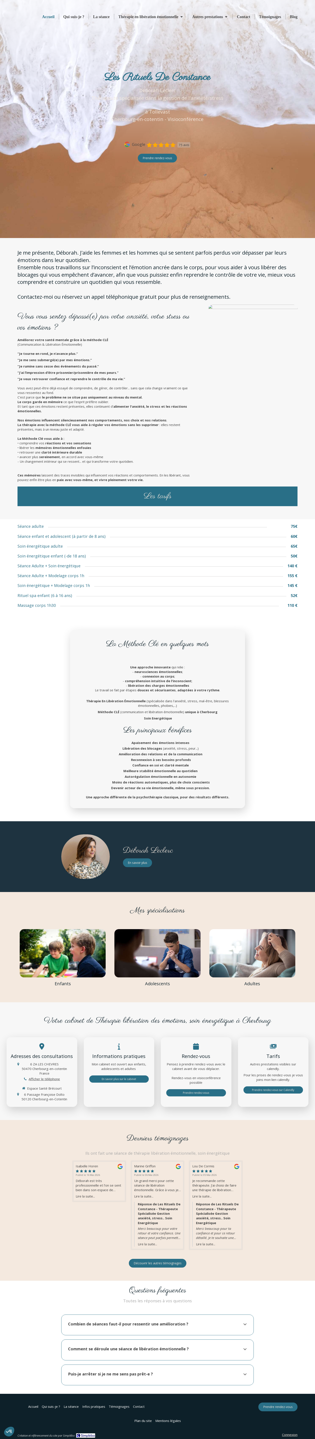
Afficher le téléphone (44, 1079)
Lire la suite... (85, 1196)
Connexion (290, 1434)
